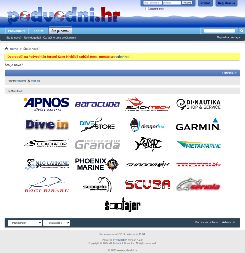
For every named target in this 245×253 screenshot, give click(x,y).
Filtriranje (228, 73)
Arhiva (226, 222)
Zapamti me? (155, 9)
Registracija (226, 3)
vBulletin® (122, 239)
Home (14, 49)
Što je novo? (61, 31)
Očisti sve (35, 80)
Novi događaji (32, 37)
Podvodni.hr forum (208, 222)
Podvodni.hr (17, 31)
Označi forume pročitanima (59, 37)
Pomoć (205, 3)
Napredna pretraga (228, 37)
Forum (38, 31)
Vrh (235, 222)
